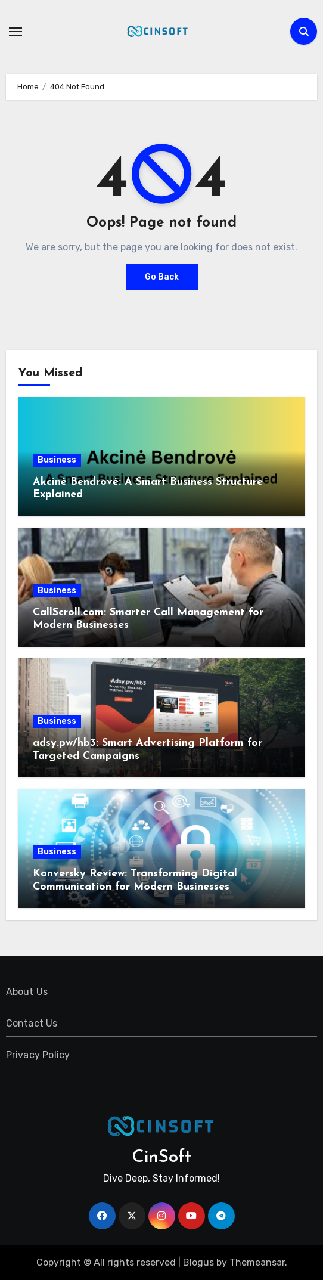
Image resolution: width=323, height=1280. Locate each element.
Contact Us (32, 1023)
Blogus (198, 1262)
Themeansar (257, 1262)
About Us (27, 991)
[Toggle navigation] (15, 31)
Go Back (162, 277)
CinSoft (161, 1157)
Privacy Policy (38, 1055)
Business (57, 460)
